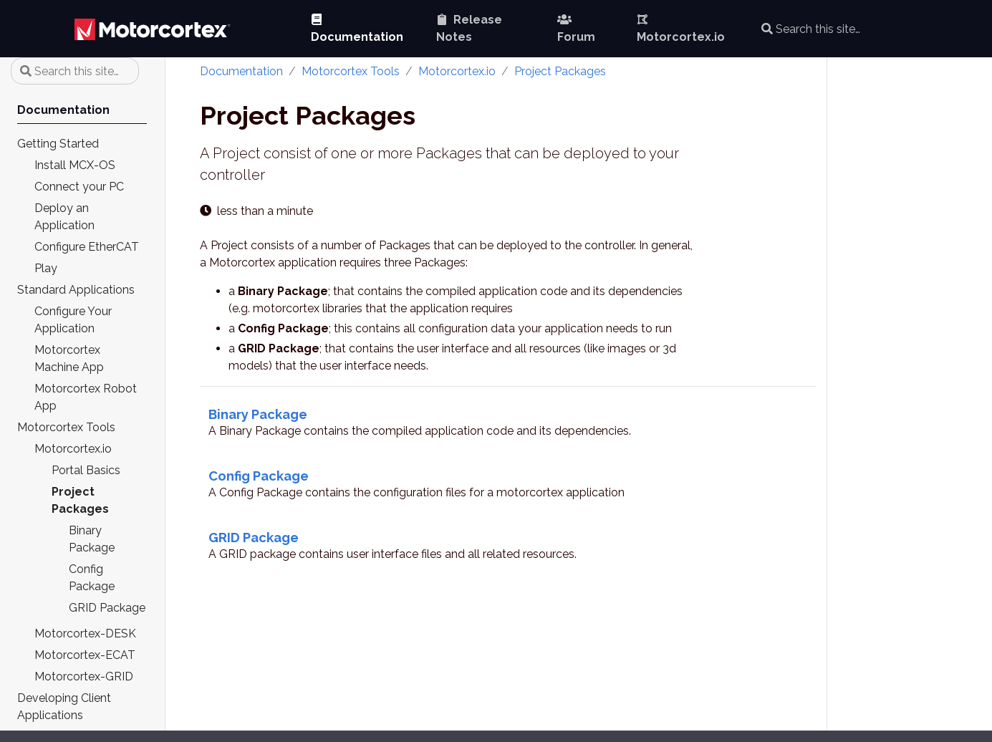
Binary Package (257, 414)
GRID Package (253, 537)
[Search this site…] (855, 28)
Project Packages (560, 71)
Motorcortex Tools (351, 71)
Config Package (258, 475)
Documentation (241, 71)
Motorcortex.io (457, 71)
